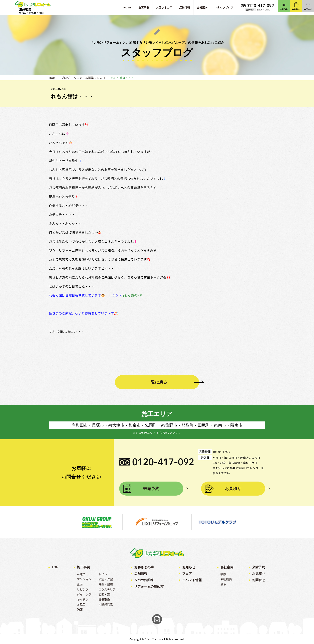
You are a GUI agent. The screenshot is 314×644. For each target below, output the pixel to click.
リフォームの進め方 (149, 586)
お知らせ (188, 567)
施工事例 (83, 567)
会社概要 (226, 579)
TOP (55, 567)
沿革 (223, 584)
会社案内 (226, 567)
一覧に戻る (157, 382)
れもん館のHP (131, 295)
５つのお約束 (144, 580)
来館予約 (151, 488)
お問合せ (258, 580)
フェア (187, 573)
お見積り (233, 488)
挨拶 (223, 574)
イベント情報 (192, 580)
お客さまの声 (144, 567)
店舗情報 (140, 573)
